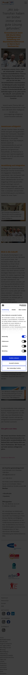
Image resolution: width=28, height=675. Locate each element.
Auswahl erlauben (14, 363)
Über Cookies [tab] (22, 309)
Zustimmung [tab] (5, 309)
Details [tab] (14, 309)
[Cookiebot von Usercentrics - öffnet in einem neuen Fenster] (19, 305)
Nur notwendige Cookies (14, 368)
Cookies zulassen (14, 358)
